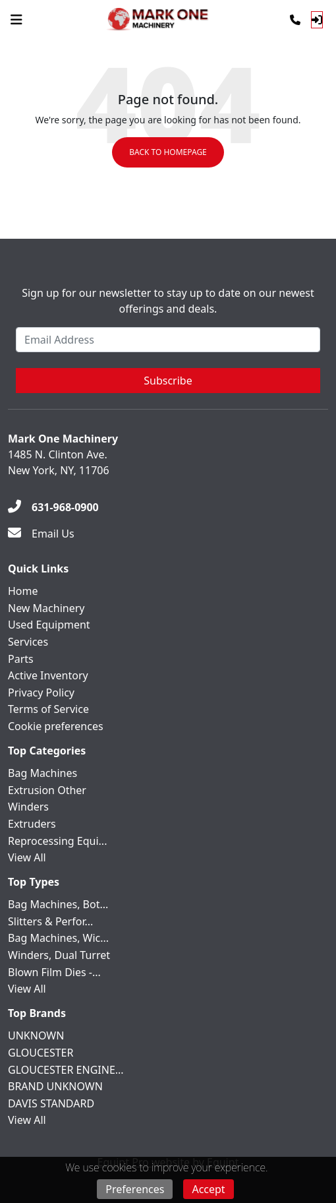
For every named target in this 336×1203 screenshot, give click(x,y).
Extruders (32, 824)
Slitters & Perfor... (50, 921)
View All (27, 857)
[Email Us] (41, 533)
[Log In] (317, 19)
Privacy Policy (41, 692)
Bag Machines (42, 773)
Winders (28, 806)
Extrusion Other (47, 790)
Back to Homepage (168, 152)
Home (23, 591)
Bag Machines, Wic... (58, 938)
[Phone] (295, 20)
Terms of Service (48, 709)
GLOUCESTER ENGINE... (66, 1070)
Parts (21, 659)
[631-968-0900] (53, 507)
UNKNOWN (36, 1035)
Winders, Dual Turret (59, 955)
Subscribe (168, 380)
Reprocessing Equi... (57, 841)
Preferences (134, 1189)
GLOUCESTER (40, 1052)
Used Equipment (49, 624)
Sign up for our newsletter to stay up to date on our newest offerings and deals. (168, 301)
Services (28, 641)
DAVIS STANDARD (51, 1103)
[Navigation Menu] (16, 20)
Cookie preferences (55, 726)
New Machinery (46, 608)
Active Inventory (48, 675)
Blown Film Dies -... (54, 972)
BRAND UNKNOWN (55, 1086)
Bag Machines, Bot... (58, 904)
